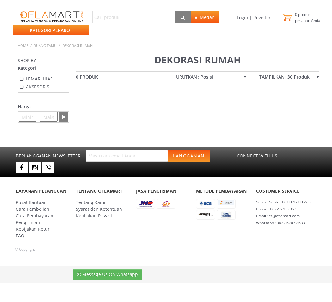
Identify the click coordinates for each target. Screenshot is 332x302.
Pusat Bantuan (31, 202)
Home (23, 45)
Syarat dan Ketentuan (99, 209)
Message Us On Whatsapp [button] (107, 274)
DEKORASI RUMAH (77, 45)
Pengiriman (28, 222)
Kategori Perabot (51, 30)
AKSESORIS (37, 87)
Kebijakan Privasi (94, 216)
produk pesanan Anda (307, 17)
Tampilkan (272, 77)
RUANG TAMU (45, 45)
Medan (205, 17)
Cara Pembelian (32, 209)
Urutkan (186, 77)
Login (243, 18)
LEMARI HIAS (39, 79)
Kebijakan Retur (33, 229)
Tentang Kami (90, 202)
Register (261, 18)
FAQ (20, 236)
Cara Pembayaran (34, 216)
